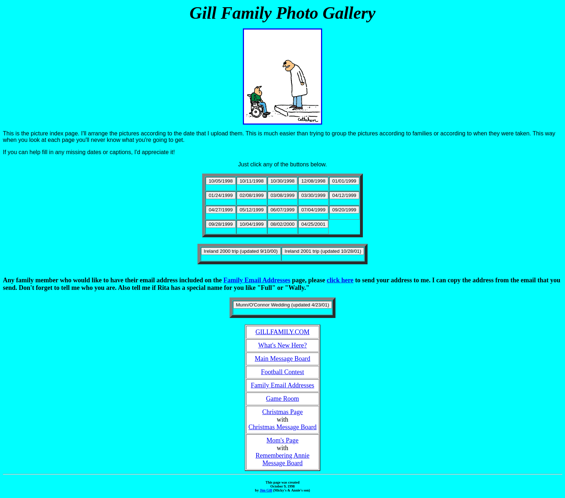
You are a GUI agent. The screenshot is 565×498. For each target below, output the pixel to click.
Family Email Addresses (256, 280)
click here (340, 280)
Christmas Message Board (283, 427)
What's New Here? (282, 345)
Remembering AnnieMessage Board (282, 459)
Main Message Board (282, 358)
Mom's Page (283, 440)
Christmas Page (282, 412)
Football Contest (282, 372)
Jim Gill (266, 490)
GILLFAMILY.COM (282, 332)
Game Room (282, 398)
